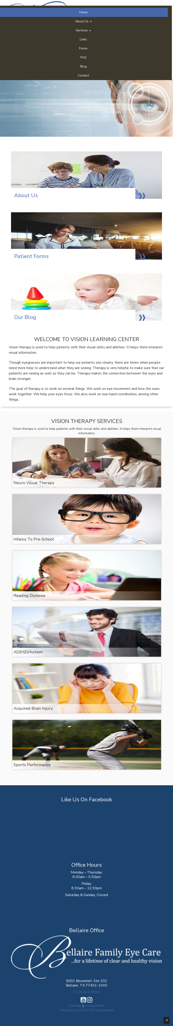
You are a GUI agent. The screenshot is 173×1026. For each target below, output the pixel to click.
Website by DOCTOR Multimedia (86, 1010)
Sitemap (75, 1005)
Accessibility (95, 1005)
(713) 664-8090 (86, 992)
